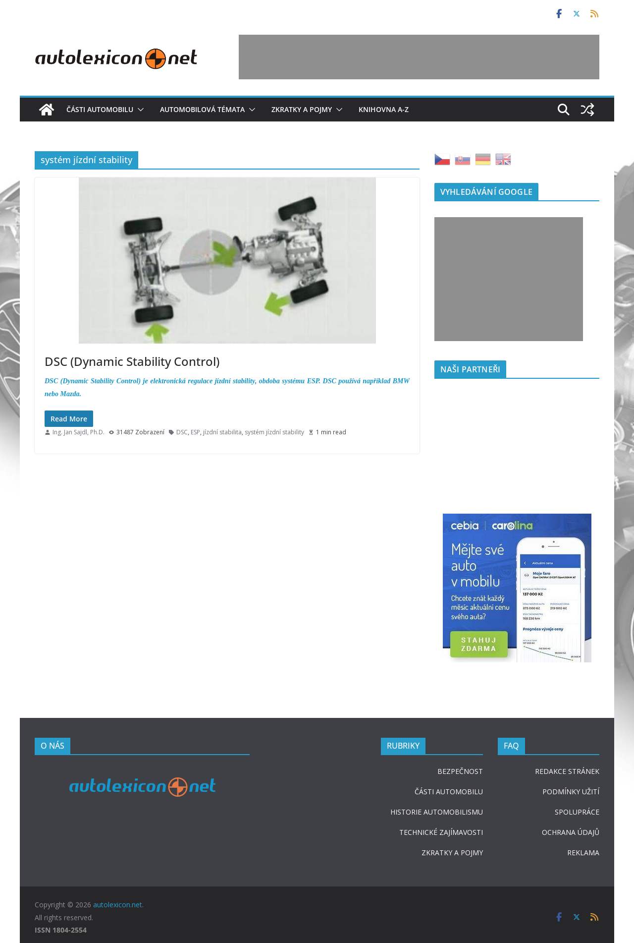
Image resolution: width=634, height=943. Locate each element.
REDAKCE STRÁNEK (567, 771)
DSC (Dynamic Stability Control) (132, 361)
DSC (182, 432)
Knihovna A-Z (384, 109)
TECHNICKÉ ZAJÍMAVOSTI (441, 832)
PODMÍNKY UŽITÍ (570, 791)
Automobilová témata (202, 109)
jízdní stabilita (222, 432)
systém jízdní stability (274, 432)
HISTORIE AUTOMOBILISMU (436, 812)
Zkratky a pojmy (301, 109)
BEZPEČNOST (460, 771)
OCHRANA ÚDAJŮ (570, 832)
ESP (195, 432)
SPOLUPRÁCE (577, 812)
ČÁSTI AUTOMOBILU (449, 791)
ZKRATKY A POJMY (452, 852)
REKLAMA (583, 852)
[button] (138, 110)
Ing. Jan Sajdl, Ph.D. (79, 432)
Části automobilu (99, 109)
